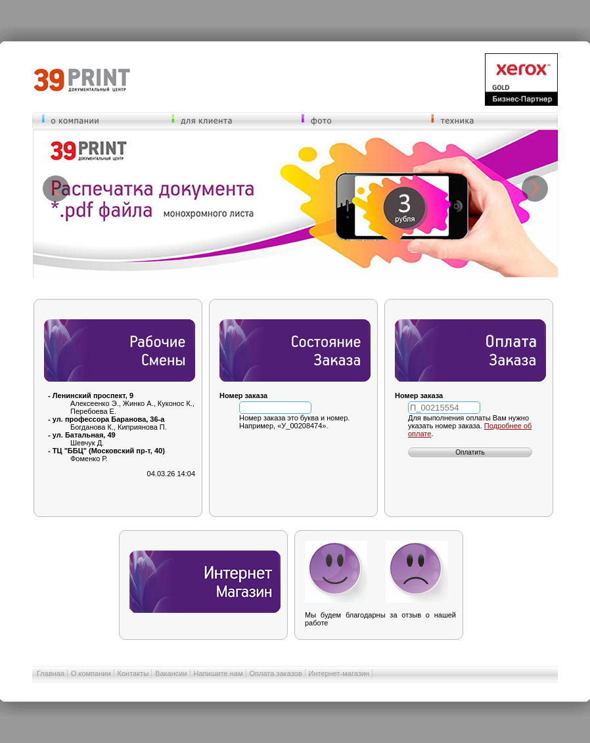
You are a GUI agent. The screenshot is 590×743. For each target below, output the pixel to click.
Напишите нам (218, 673)
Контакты (133, 673)
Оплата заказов (276, 673)
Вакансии (171, 673)
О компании (91, 673)
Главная (50, 673)
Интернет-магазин (339, 673)
